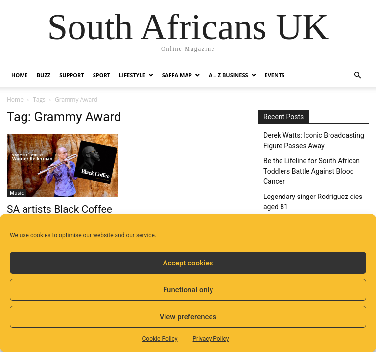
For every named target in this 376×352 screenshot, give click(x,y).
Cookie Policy (160, 338)
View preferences (188, 316)
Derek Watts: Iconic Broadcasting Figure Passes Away (313, 141)
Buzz (43, 75)
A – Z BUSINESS (228, 75)
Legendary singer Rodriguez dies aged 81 (312, 202)
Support (71, 75)
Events (275, 75)
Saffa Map (177, 75)
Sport (101, 75)
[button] (357, 75)
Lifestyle (132, 75)
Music (17, 192)
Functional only (188, 290)
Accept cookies (188, 263)
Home (19, 75)
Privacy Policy (211, 338)
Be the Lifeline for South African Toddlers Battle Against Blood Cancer (311, 171)
